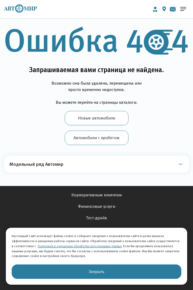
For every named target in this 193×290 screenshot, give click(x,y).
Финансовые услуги (96, 206)
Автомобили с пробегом (96, 137)
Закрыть (96, 271)
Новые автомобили (96, 118)
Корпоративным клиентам (96, 195)
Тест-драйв (96, 218)
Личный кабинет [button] (155, 9)
